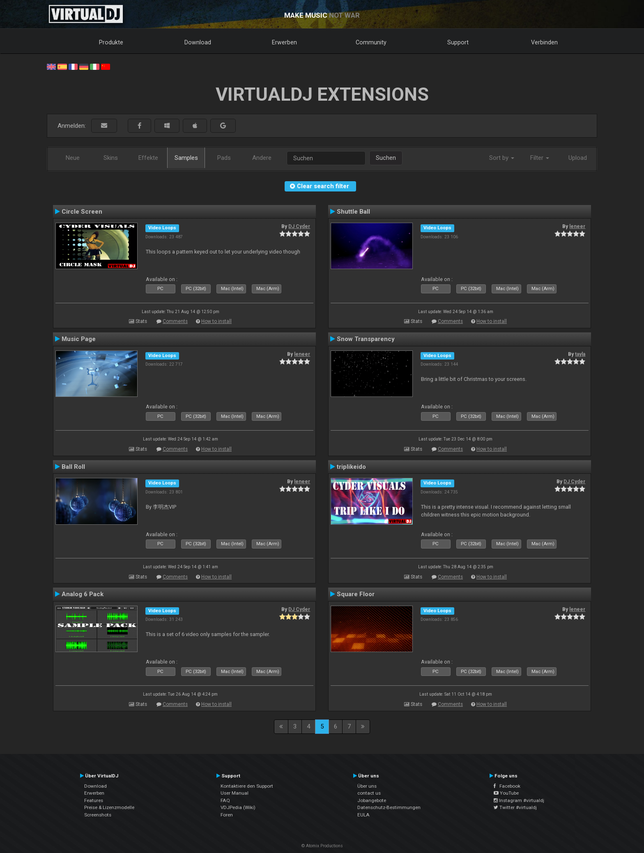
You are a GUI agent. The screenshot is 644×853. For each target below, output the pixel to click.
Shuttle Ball (353, 211)
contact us (369, 793)
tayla (580, 354)
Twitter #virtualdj (515, 807)
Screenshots (97, 815)
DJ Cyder (299, 226)
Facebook (507, 786)
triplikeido (351, 466)
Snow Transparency (366, 339)
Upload (577, 157)
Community (371, 42)
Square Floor (356, 594)
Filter (539, 157)
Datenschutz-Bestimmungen (389, 807)
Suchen (386, 157)
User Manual (234, 793)
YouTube (506, 793)
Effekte (148, 157)
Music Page (79, 339)
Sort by (501, 157)
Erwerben (284, 42)
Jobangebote (371, 800)
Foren (227, 815)
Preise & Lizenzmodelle (109, 807)
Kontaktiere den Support (247, 786)
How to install (216, 321)
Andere (261, 157)
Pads (224, 157)
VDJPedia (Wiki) (238, 807)
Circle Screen (82, 211)
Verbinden (544, 42)
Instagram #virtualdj (519, 800)
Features (93, 800)
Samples (186, 157)
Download (197, 42)
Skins (111, 157)
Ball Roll (73, 466)
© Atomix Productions (322, 845)
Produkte (111, 42)
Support (458, 42)
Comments (175, 321)
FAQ (225, 800)
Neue (73, 157)
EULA (363, 815)
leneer (577, 226)
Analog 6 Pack (83, 594)
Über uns (367, 786)
